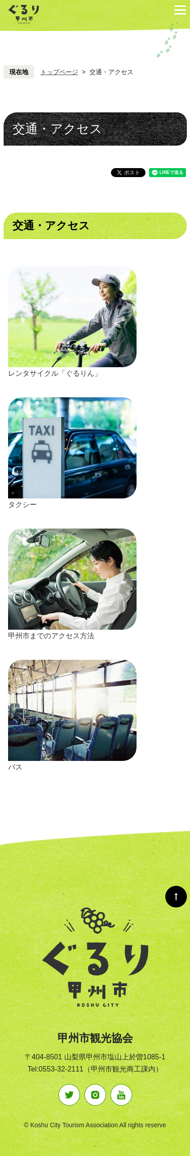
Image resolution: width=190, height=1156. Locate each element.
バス (15, 767)
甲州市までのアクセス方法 (51, 636)
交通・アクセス (51, 225)
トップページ (59, 72)
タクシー (22, 504)
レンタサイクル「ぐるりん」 (55, 373)
